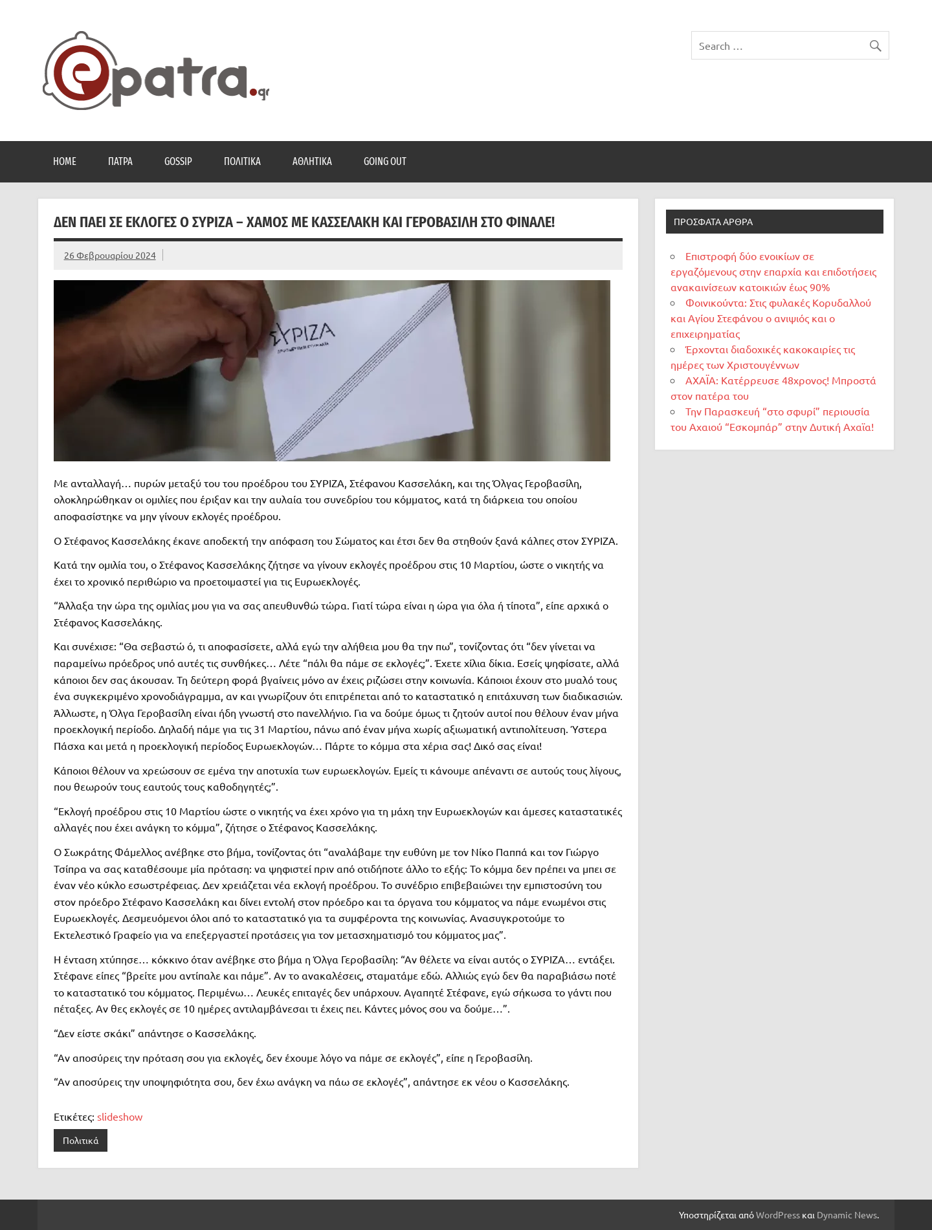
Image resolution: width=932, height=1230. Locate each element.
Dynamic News (847, 1214)
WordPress (778, 1214)
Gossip (178, 161)
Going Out (385, 161)
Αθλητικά (312, 161)
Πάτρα (120, 161)
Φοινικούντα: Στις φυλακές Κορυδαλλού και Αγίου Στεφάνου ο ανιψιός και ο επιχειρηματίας (771, 318)
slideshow (119, 1116)
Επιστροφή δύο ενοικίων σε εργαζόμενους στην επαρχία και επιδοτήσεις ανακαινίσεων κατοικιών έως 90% (773, 271)
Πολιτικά (242, 161)
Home (64, 161)
